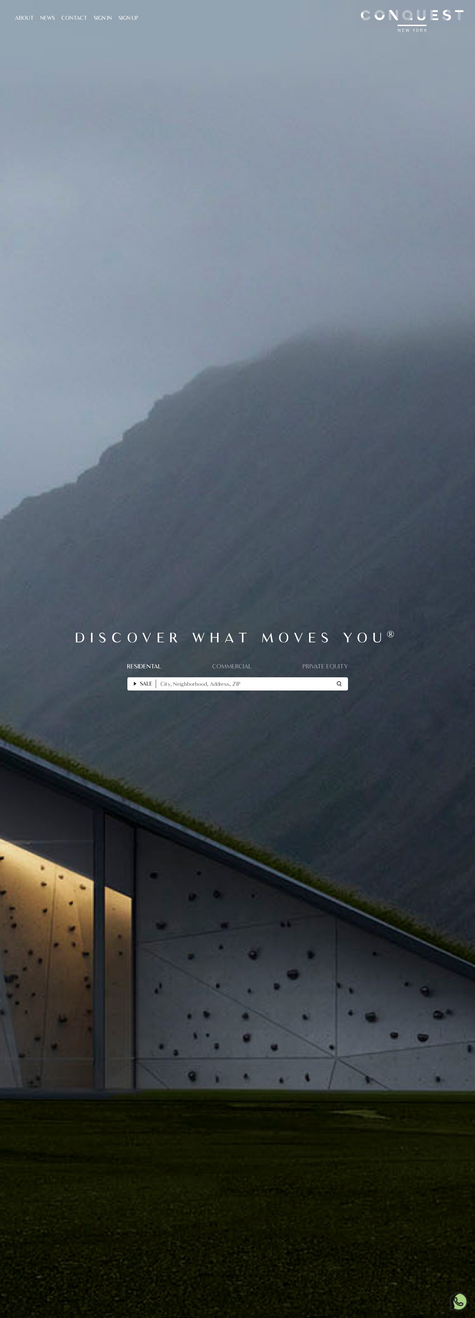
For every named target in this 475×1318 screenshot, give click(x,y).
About (24, 18)
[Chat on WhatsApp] (458, 1301)
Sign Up (128, 18)
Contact (74, 18)
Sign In (103, 18)
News (47, 18)
